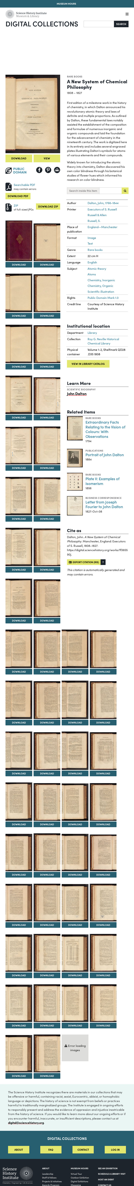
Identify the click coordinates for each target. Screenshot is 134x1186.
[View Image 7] (18, 395)
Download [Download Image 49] (19, 1076)
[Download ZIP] (8, 207)
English (92, 262)
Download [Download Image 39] (75, 925)
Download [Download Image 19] (75, 671)
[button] (103, 562)
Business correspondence (103, 498)
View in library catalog (88, 364)
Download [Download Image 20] (103, 671)
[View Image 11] (18, 496)
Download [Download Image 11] (19, 518)
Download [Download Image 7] (19, 417)
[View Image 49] (18, 1053)
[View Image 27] (75, 751)
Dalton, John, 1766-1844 (103, 203)
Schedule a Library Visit (111, 1173)
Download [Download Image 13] (19, 569)
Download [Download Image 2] (47, 264)
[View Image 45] (18, 1003)
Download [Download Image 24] (103, 722)
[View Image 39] (75, 902)
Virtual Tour (76, 1173)
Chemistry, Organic (100, 286)
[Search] (99, 24)
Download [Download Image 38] (47, 925)
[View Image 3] (18, 293)
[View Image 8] (47, 395)
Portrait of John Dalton (105, 454)
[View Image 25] (18, 751)
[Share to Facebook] (39, 170)
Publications (94, 450)
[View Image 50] (47, 1053)
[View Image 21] (18, 700)
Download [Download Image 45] (19, 1025)
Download (18, 158)
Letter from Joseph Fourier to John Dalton (104, 504)
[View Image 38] (47, 903)
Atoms (92, 274)
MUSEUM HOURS (79, 1168)
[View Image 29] (18, 801)
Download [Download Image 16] (47, 620)
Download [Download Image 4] (47, 315)
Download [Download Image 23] (75, 722)
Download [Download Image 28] (103, 773)
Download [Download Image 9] (19, 468)
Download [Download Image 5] (19, 366)
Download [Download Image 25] (19, 773)
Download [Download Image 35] (75, 874)
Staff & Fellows (49, 1177)
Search (121, 24)
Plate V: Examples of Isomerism (102, 481)
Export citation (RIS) (84, 562)
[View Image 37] (18, 902)
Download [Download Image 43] (75, 975)
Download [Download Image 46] (47, 1025)
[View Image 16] (47, 598)
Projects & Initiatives (52, 1181)
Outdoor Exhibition (80, 1177)
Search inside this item (83, 190)
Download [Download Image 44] (103, 975)
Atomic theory (97, 269)
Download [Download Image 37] (19, 925)
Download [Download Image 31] (75, 824)
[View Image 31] (75, 802)
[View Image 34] (47, 852)
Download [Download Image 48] (103, 1025)
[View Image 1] (18, 241)
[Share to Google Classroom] (57, 170)
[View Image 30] (47, 802)
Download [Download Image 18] (47, 671)
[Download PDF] (8, 186)
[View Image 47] (75, 1003)
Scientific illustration (101, 292)
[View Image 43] (75, 953)
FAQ (50, 1149)
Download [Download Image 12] (47, 518)
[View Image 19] (75, 649)
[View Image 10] (47, 445)
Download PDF (18, 196)
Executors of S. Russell (102, 209)
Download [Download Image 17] (19, 671)
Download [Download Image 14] (47, 569)
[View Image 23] (75, 700)
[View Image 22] (47, 700)
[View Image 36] (103, 853)
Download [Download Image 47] (75, 1025)
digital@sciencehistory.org (26, 1123)
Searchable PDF (24, 185)
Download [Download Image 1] (19, 264)
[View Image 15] (18, 598)
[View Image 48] (103, 1003)
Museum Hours (66, 3)
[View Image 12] (47, 496)
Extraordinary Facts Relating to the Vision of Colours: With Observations (105, 429)
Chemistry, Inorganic (101, 280)
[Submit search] (125, 190)
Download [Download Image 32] (103, 824)
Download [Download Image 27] (75, 773)
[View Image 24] (103, 700)
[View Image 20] (103, 649)
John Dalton (77, 393)
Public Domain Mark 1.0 (103, 298)
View (47, 158)
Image (92, 238)
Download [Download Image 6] (47, 366)
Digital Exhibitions (79, 1181)
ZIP (16, 206)
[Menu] (127, 14)
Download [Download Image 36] (103, 874)
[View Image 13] (18, 547)
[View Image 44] (103, 953)
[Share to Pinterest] (48, 170)
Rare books (74, 76)
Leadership (47, 1173)
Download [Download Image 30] (47, 824)
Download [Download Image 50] (47, 1076)
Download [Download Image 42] (47, 975)
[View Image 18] (47, 649)
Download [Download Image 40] (103, 925)
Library (92, 333)
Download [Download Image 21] (19, 722)
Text (90, 243)
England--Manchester (102, 227)
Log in (115, 1149)
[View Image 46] (47, 1003)
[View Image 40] (103, 903)
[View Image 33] (18, 852)
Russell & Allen (97, 215)
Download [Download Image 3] (19, 315)
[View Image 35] (75, 852)
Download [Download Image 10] (47, 468)
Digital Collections (41, 23)
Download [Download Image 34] (47, 874)
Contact (83, 1149)
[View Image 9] (18, 445)
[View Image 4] (47, 293)
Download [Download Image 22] (47, 722)
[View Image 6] (47, 344)
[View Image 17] (18, 649)
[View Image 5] (18, 344)
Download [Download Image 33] (19, 874)
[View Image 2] (47, 242)
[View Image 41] (18, 953)
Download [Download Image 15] (19, 620)
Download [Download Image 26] (47, 773)
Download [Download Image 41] (19, 975)
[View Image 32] (103, 802)
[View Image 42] (47, 953)
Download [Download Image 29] (19, 824)
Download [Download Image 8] (47, 417)
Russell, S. (94, 221)
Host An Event (106, 1179)
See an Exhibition (108, 1168)
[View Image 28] (103, 751)
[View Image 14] (47, 547)
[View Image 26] (47, 751)
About (18, 1149)
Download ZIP (48, 206)
